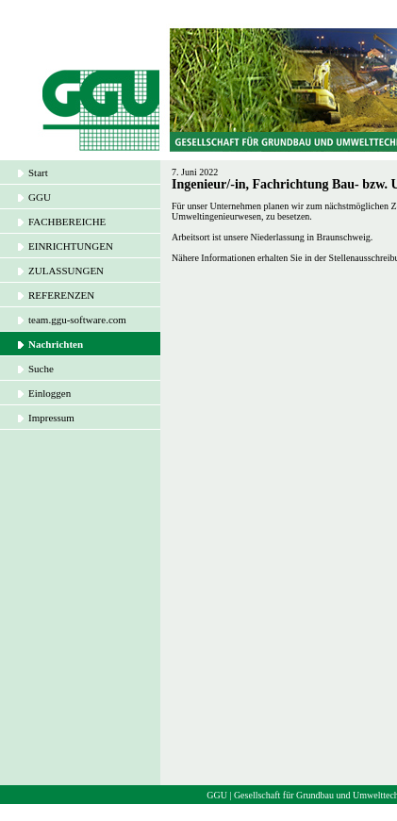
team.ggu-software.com (77, 319)
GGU (39, 197)
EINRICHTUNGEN (70, 246)
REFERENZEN (61, 295)
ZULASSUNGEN (66, 270)
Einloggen (49, 393)
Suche (41, 368)
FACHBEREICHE (67, 221)
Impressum (51, 417)
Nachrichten (55, 344)
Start (38, 172)
